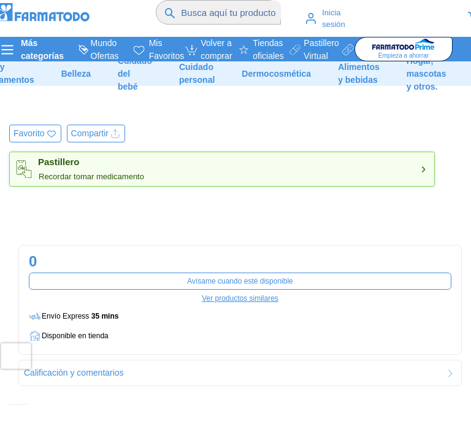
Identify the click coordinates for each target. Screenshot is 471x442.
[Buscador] (231, 12)
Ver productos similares (240, 298)
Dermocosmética (276, 74)
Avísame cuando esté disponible (240, 281)
